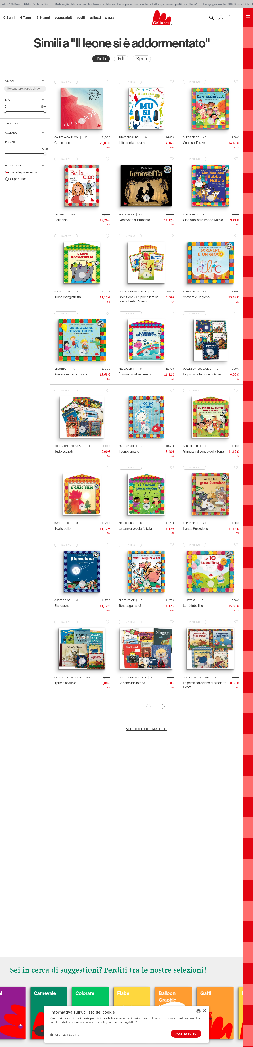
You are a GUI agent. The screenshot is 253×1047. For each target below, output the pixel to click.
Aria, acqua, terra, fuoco (70, 374)
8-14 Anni (43, 18)
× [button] (204, 1010)
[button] (64, 1035)
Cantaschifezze (194, 143)
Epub (141, 59)
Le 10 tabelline (193, 606)
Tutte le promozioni (23, 172)
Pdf (121, 59)
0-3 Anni (9, 18)
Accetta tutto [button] (186, 1033)
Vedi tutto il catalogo (146, 729)
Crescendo (62, 143)
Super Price (18, 179)
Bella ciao (61, 220)
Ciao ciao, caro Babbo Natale (203, 220)
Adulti (81, 18)
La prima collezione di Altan (202, 374)
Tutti (101, 59)
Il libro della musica (132, 143)
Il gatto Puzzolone (195, 529)
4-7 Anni (26, 18)
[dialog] (126, 1024)
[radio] (101, 58)
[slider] (5, 111)
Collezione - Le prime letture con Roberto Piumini (138, 299)
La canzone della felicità (135, 529)
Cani (16, 993)
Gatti (224, 993)
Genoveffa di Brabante (134, 220)
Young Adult (63, 18)
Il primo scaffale (65, 683)
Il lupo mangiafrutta (67, 297)
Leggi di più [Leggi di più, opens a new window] (130, 1022)
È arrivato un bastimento (135, 374)
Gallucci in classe (102, 18)
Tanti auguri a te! (130, 606)
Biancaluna (61, 606)
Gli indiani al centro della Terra (203, 451)
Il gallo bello (62, 529)
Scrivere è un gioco (196, 297)
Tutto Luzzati (63, 451)
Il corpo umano (129, 451)
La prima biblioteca (132, 683)
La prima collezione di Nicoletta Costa (204, 685)
